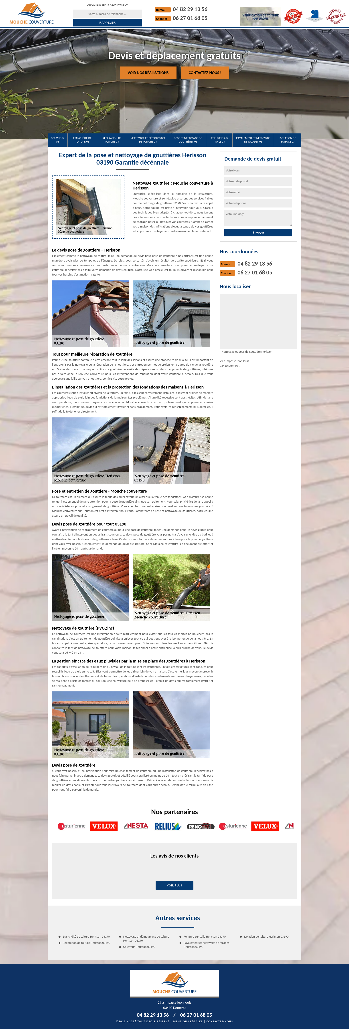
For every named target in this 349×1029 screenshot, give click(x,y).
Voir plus (174, 885)
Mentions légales (188, 1021)
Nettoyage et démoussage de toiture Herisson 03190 (146, 938)
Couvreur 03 (57, 139)
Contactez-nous (220, 1021)
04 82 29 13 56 (190, 9)
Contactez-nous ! (205, 72)
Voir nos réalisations (148, 72)
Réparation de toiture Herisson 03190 (86, 943)
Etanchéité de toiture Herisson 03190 (86, 936)
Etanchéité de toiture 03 (82, 139)
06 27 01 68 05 (190, 18)
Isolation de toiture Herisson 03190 (266, 936)
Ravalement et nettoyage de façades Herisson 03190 (206, 945)
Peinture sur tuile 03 (219, 139)
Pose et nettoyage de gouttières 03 (188, 139)
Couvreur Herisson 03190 (139, 947)
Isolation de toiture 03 (288, 139)
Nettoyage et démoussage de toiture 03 (148, 139)
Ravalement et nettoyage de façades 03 (253, 139)
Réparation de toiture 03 (112, 139)
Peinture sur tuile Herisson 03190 (205, 936)
